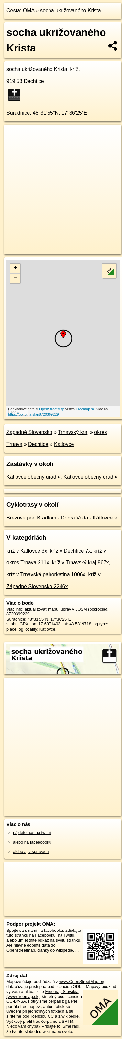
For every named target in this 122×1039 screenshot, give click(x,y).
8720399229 (17, 613)
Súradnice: (18, 113)
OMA (29, 10)
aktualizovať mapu (41, 609)
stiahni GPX (17, 624)
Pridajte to (51, 1026)
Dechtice (38, 444)
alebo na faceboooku (32, 842)
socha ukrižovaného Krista (70, 10)
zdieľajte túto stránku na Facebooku (43, 933)
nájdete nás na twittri (32, 832)
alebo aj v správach (31, 851)
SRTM (67, 1021)
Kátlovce (64, 444)
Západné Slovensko (29, 432)
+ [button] (15, 268)
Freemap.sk (85, 409)
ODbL (78, 986)
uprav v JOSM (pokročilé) (84, 609)
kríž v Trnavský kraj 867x (80, 562)
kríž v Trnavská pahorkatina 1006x (45, 574)
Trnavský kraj (73, 432)
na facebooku (50, 930)
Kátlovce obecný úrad (31, 477)
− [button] (15, 278)
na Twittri (66, 935)
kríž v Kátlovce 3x (26, 551)
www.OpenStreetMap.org (82, 981)
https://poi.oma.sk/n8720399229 (33, 414)
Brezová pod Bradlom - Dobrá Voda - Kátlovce (59, 517)
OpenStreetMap (51, 409)
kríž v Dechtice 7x (70, 551)
